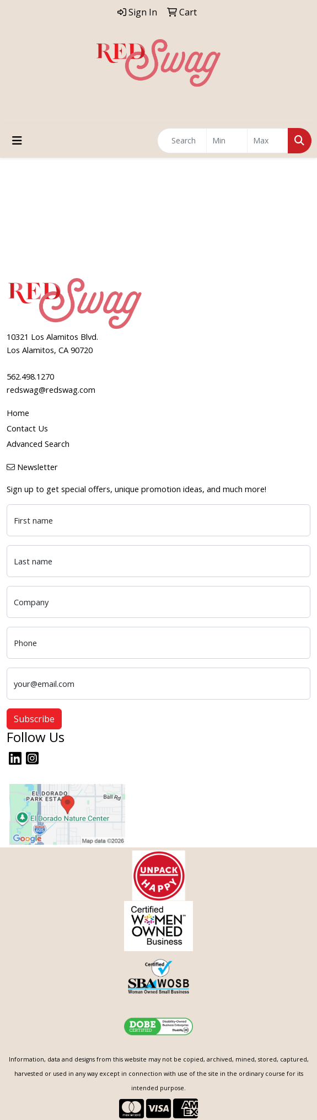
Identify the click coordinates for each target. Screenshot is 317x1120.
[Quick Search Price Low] (227, 140)
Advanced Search (38, 443)
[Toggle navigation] (17, 140)
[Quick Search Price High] (267, 140)
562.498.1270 (30, 376)
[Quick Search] (182, 140)
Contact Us (27, 428)
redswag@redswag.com (51, 389)
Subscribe (34, 719)
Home (18, 412)
